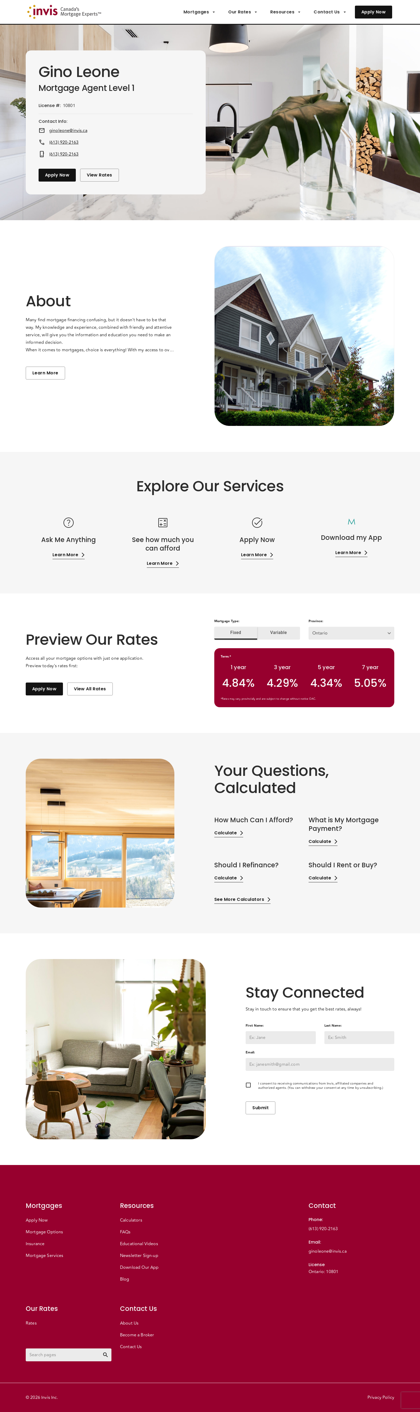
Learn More (45, 373)
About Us (129, 1323)
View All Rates (90, 689)
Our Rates (243, 12)
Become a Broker (137, 1335)
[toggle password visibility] (105, 1355)
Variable (278, 633)
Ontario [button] (320, 633)
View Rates (99, 175)
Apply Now (373, 12)
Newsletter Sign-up (139, 1255)
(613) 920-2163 (63, 142)
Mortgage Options (44, 1232)
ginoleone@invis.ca (68, 130)
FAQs (125, 1232)
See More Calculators (242, 899)
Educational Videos (139, 1244)
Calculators (131, 1220)
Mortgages (199, 12)
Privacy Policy (381, 1397)
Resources (285, 12)
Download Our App (139, 1267)
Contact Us (330, 12)
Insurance (35, 1244)
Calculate (228, 833)
